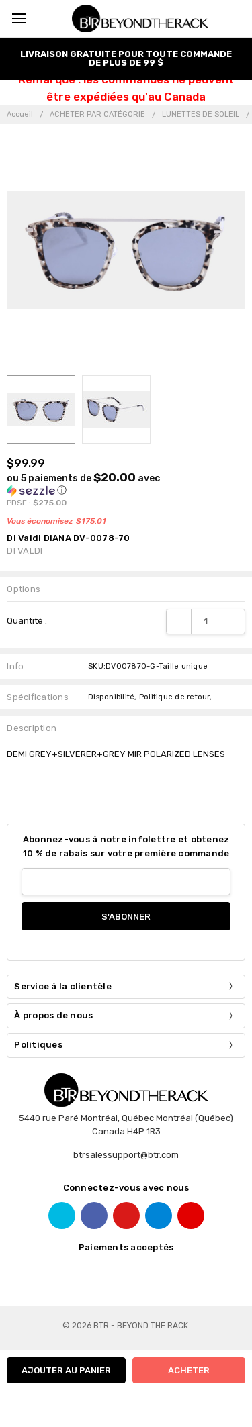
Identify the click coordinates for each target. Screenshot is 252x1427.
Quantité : (27, 621)
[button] (104, 484)
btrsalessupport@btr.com (126, 1155)
